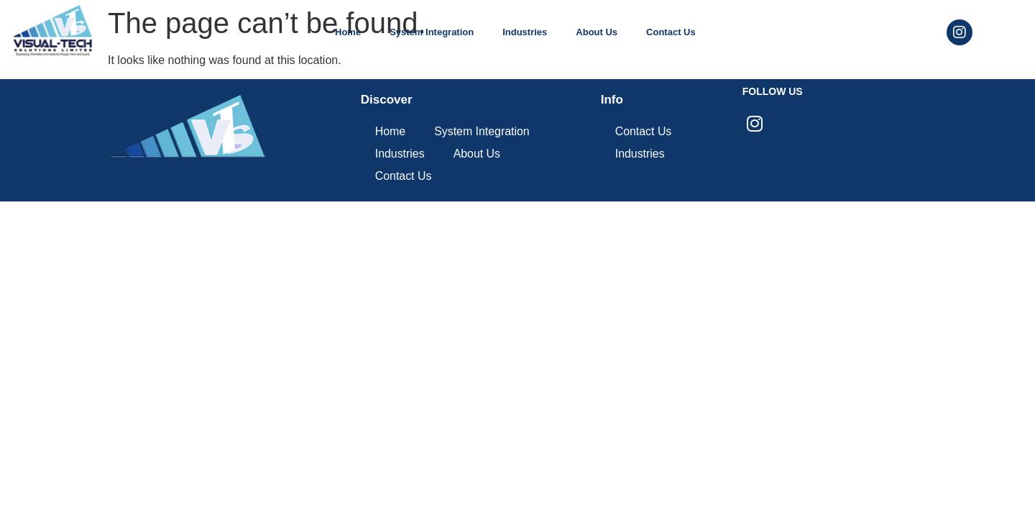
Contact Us (671, 32)
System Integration (432, 32)
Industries (524, 32)
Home (348, 32)
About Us (596, 32)
